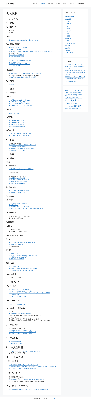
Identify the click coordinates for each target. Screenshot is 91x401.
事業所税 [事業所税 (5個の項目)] (75, 92)
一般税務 (67, 21)
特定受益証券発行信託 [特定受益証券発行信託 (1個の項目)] (75, 103)
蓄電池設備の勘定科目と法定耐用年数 (19, 64)
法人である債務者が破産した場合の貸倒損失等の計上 (23, 40)
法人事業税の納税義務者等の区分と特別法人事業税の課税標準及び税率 (28, 389)
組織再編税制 (69, 53)
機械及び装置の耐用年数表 (16, 56)
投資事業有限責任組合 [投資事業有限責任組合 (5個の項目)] (76, 98)
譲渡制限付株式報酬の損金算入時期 (19, 207)
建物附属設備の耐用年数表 (16, 55)
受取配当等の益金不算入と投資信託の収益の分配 (22, 145)
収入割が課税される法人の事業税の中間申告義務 (22, 368)
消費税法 (67, 50)
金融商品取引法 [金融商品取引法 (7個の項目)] (76, 108)
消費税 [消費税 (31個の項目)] (68, 103)
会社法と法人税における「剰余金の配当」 (20, 105)
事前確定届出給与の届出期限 (17, 178)
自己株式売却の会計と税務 (16, 122)
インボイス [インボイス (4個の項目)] (70, 90)
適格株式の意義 (13, 205)
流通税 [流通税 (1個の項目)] (78, 100)
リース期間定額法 (14, 294)
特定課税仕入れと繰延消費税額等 (18, 257)
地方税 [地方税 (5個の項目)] (76, 96)
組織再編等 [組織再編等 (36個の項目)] (76, 106)
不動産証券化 (69, 38)
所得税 (68, 28)
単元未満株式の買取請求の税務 (17, 126)
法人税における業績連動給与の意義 (19, 190)
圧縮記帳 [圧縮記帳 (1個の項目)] (71, 95)
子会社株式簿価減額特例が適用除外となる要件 (22, 148)
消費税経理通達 (13, 253)
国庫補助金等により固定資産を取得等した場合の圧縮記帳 (25, 73)
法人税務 (43, 3)
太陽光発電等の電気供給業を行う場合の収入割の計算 (23, 365)
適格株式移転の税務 (70, 81)
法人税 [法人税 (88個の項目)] (73, 100)
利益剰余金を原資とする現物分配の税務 (20, 134)
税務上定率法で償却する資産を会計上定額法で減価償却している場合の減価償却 (31, 51)
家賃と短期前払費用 (14, 266)
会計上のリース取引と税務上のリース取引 (20, 291)
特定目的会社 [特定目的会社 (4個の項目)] (68, 106)
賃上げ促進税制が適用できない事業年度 (20, 330)
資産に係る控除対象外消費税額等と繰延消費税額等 (23, 255)
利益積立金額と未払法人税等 (17, 102)
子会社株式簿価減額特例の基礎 (17, 147)
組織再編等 (50, 3)
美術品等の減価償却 (14, 66)
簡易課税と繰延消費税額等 (16, 259)
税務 (68, 41)
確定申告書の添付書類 (15, 341)
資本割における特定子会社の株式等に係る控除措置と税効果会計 (26, 380)
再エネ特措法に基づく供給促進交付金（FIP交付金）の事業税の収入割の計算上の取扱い (33, 367)
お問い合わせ (80, 3)
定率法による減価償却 (15, 49)
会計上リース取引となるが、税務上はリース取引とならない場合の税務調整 (29, 293)
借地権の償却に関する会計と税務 (18, 47)
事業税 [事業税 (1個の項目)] (79, 92)
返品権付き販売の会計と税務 (17, 150)
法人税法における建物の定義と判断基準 (20, 60)
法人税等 (69, 31)
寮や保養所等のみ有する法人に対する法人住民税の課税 (24, 351)
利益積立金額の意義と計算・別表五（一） (20, 100)
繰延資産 (11, 84)
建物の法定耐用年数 (14, 62)
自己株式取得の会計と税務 (16, 121)
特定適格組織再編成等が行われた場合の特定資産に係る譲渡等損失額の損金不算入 (75, 72)
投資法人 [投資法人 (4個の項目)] (67, 100)
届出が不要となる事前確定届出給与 (19, 180)
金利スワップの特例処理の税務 (17, 304)
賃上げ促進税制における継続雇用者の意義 (20, 334)
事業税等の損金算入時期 (16, 244)
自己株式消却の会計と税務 (16, 124)
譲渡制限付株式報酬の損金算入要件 (19, 203)
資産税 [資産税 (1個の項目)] (70, 108)
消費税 (64, 3)
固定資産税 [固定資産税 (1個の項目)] (80, 94)
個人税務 (58, 3)
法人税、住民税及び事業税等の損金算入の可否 (22, 242)
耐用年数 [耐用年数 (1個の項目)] (67, 108)
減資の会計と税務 (14, 113)
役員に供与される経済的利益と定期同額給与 (21, 169)
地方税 (68, 26)
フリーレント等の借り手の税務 (17, 296)
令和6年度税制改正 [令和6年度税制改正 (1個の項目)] (68, 94)
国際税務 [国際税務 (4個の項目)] (67, 96)
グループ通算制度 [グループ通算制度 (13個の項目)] (79, 90)
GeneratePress (53, 398)
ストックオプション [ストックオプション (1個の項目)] (68, 92)
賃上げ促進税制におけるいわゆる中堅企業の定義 (22, 332)
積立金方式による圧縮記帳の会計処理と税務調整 (22, 77)
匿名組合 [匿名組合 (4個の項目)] (75, 94)
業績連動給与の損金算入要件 (17, 192)
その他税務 (72, 3)
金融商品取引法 (71, 43)
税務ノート (10, 3)
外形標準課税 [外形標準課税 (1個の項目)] (80, 95)
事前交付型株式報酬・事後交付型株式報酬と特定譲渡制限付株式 (26, 208)
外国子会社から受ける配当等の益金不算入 (20, 313)
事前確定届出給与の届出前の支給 (18, 181)
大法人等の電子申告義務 (16, 343)
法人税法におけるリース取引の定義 (19, 289)
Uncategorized (69, 16)
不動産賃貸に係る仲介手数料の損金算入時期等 (22, 270)
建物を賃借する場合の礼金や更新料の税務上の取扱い (23, 268)
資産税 (68, 36)
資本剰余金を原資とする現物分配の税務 (20, 135)
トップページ (35, 3)
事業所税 (69, 24)
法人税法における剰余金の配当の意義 (19, 103)
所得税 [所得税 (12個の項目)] (67, 98)
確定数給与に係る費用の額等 (17, 183)
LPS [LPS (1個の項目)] (66, 90)
